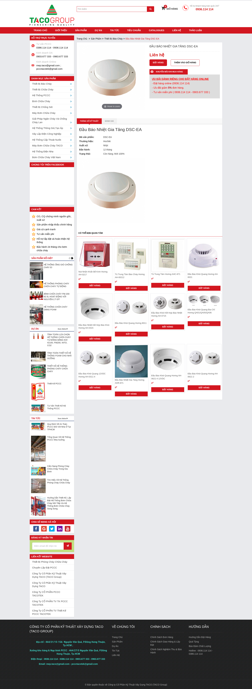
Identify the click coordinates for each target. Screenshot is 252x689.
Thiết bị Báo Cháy (113, 38)
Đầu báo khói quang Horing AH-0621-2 (203, 374)
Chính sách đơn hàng (161, 636)
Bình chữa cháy (41, 100)
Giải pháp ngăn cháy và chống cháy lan (49, 120)
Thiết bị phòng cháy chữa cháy (49, 561)
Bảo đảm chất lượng (200, 645)
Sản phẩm (81, 29)
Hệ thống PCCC (41, 94)
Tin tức (114, 29)
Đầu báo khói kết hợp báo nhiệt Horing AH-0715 (166, 314)
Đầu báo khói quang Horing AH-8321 (203, 275)
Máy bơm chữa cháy (43, 112)
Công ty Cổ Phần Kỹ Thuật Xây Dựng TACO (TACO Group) (49, 574)
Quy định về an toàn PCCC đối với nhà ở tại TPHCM (59, 426)
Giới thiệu (61, 29)
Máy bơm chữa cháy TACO (47, 145)
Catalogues (156, 29)
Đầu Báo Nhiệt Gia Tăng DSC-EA (110, 129)
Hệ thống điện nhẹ (42, 150)
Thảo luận (195, 29)
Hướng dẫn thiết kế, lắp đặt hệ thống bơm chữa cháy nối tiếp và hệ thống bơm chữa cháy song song (59, 502)
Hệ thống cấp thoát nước (46, 139)
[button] (69, 257)
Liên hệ (176, 29)
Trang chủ (40, 29)
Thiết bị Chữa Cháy (42, 88)
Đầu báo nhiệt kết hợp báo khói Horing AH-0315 (94, 326)
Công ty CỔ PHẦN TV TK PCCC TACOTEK (50, 602)
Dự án (98, 29)
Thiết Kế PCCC (54, 383)
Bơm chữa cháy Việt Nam (46, 156)
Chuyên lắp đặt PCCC (44, 567)
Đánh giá (109, 120)
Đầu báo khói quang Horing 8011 (131, 322)
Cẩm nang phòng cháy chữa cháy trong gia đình (58, 468)
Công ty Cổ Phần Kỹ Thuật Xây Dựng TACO (49, 584)
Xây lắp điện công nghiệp (46, 133)
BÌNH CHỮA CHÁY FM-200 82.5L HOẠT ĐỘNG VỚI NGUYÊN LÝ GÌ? (56, 296)
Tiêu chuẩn (134, 29)
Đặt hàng (95, 285)
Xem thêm (62, 328)
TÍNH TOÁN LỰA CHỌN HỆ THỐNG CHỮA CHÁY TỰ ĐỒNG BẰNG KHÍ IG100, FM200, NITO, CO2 (59, 339)
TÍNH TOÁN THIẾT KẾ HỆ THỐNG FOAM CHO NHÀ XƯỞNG (59, 355)
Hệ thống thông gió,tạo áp (47, 127)
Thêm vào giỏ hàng (185, 62)
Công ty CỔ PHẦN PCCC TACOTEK (46, 593)
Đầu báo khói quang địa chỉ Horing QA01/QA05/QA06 (201, 310)
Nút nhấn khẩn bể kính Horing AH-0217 (93, 272)
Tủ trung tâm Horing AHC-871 (165, 273)
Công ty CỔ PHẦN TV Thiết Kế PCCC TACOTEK (49, 612)
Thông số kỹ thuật (89, 120)
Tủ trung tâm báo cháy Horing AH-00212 (130, 275)
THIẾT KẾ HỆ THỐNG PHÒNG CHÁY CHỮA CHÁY (57, 368)
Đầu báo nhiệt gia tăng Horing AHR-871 (129, 381)
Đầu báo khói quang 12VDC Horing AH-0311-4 (92, 374)
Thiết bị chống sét (42, 106)
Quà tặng (194, 641)
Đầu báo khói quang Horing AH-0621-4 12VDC (166, 376)
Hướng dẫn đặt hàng (200, 636)
